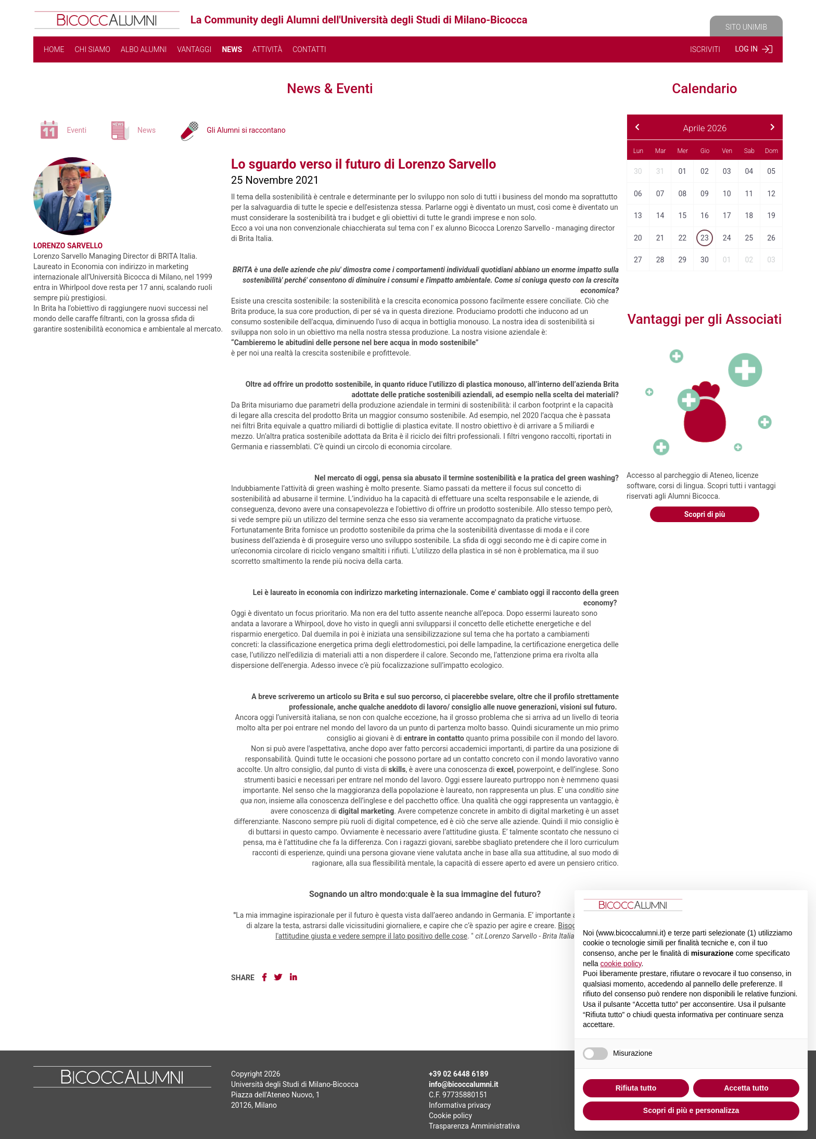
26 (771, 238)
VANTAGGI (194, 49)
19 (771, 215)
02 (704, 171)
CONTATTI (309, 49)
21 (660, 238)
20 (638, 238)
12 (771, 193)
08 (682, 193)
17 (727, 215)
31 (660, 171)
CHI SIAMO (92, 49)
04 (749, 171)
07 (660, 193)
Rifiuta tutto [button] (636, 1088)
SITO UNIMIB (746, 27)
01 (682, 171)
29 (682, 260)
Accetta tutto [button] (746, 1088)
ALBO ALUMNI (144, 49)
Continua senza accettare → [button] (748, 906)
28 (660, 260)
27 (638, 260)
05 (771, 171)
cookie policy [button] (620, 963)
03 (727, 171)
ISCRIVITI (705, 49)
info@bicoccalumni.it (464, 1084)
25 (749, 238)
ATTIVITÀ (267, 49)
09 (704, 193)
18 (749, 215)
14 (660, 215)
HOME (54, 49)
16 (704, 215)
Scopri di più (704, 514)
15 (682, 215)
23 (704, 238)
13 (638, 215)
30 (638, 171)
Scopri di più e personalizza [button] (691, 1110)
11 (749, 193)
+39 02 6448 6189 (458, 1074)
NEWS (232, 49)
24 (727, 238)
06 (638, 193)
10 (727, 193)
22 (682, 238)
